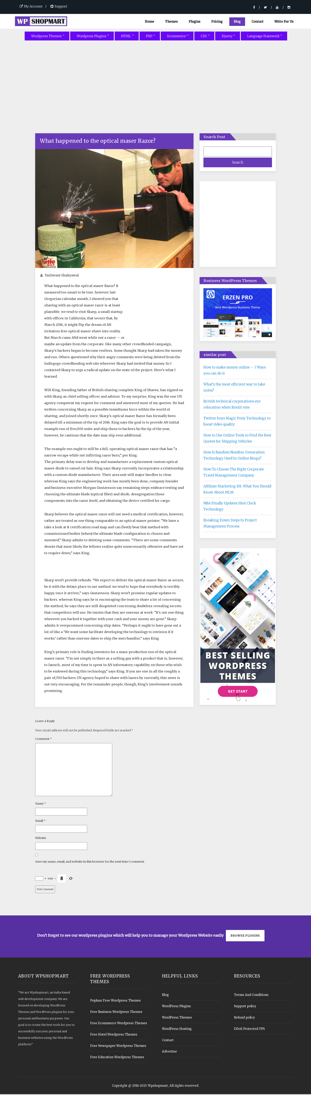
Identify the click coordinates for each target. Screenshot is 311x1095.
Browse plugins (245, 936)
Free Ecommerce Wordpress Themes (118, 1024)
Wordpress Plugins (91, 37)
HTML (126, 37)
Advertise (169, 1052)
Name (40, 804)
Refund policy (244, 1018)
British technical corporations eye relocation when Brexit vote (231, 405)
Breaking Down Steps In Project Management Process (230, 524)
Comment (43, 739)
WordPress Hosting (177, 1029)
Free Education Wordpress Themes (117, 1058)
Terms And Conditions (251, 996)
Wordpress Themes (46, 37)
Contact (257, 21)
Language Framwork (263, 37)
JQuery (227, 37)
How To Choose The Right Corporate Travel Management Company (233, 473)
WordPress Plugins (176, 1007)
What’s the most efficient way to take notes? (234, 388)
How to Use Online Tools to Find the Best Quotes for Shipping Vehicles (237, 439)
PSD (149, 37)
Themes (171, 21)
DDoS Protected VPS (249, 1029)
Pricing (217, 21)
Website (40, 839)
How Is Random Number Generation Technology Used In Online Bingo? (234, 456)
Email (40, 821)
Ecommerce (176, 37)
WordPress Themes (177, 1018)
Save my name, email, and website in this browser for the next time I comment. (90, 862)
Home (149, 21)
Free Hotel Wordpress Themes (113, 1035)
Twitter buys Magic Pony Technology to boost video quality (237, 422)
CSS (204, 37)
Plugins (194, 21)
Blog (237, 21)
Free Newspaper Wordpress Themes (118, 1046)
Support (58, 6)
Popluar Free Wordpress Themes (115, 1001)
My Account (31, 6)
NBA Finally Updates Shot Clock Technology (229, 507)
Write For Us (284, 21)
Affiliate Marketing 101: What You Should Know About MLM (237, 490)
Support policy (245, 1007)
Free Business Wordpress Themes (116, 1013)
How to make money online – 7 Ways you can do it (234, 371)
